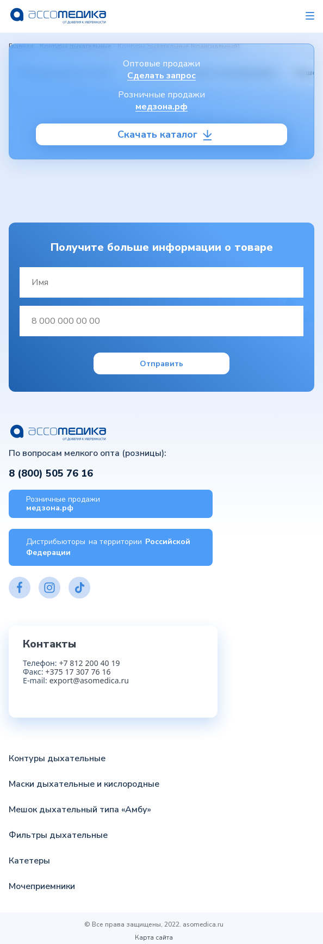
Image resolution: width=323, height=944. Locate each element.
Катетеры (29, 860)
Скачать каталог (157, 134)
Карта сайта (154, 937)
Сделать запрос (161, 76)
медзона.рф (161, 107)
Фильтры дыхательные (58, 835)
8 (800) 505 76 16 (51, 473)
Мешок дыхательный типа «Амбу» (80, 809)
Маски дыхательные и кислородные (84, 784)
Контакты (49, 644)
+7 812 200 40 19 (89, 663)
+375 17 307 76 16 (77, 672)
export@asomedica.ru (89, 680)
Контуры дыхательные (57, 758)
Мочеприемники (42, 886)
